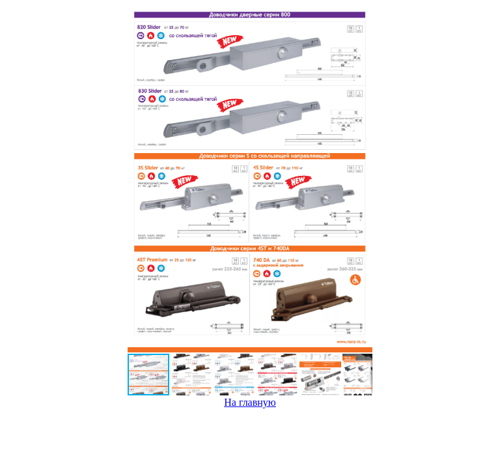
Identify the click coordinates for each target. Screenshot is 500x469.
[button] (360, 179)
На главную (250, 402)
